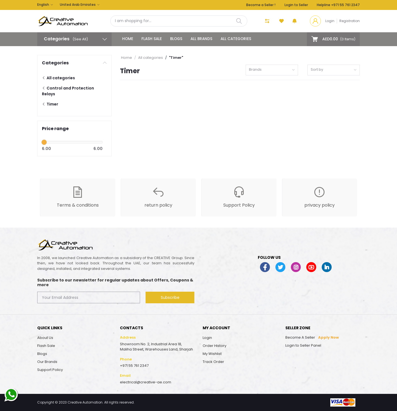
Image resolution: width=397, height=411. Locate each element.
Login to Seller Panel (303, 345)
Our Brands (47, 361)
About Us (45, 337)
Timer (50, 104)
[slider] (44, 142)
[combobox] (272, 70)
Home (127, 38)
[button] (295, 21)
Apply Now (328, 337)
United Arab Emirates (78, 4)
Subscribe (170, 297)
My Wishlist (212, 353)
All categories (236, 38)
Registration (349, 21)
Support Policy (50, 369)
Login (329, 21)
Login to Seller (296, 4)
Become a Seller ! (260, 4)
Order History (214, 345)
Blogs (176, 38)
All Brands (201, 38)
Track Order (213, 361)
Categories (55, 63)
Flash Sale (151, 38)
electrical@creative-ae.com (145, 382)
